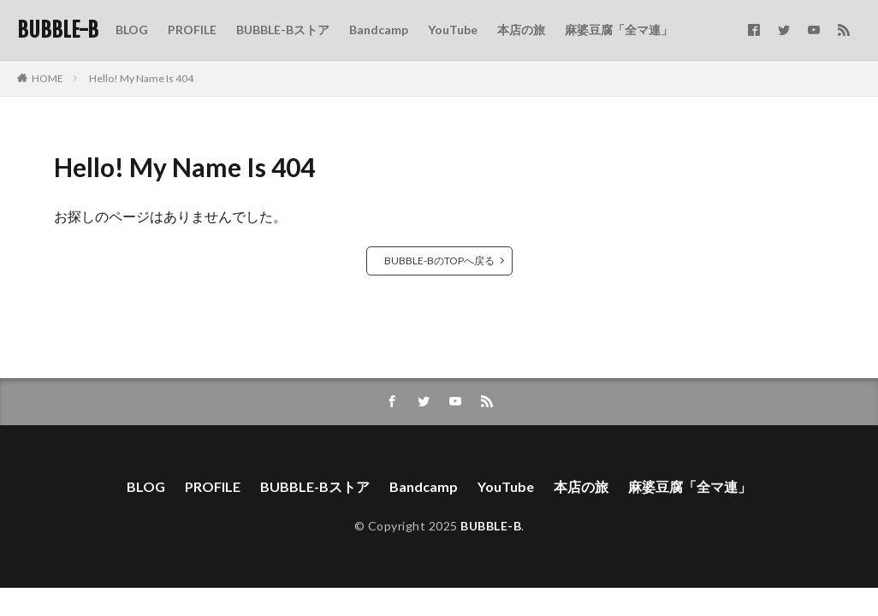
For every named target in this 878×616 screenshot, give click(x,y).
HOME (47, 78)
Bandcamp (378, 29)
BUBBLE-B (57, 30)
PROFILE (192, 29)
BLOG (132, 29)
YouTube (453, 29)
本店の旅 (521, 29)
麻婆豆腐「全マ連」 (619, 29)
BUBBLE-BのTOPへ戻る (439, 260)
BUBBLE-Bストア (282, 29)
